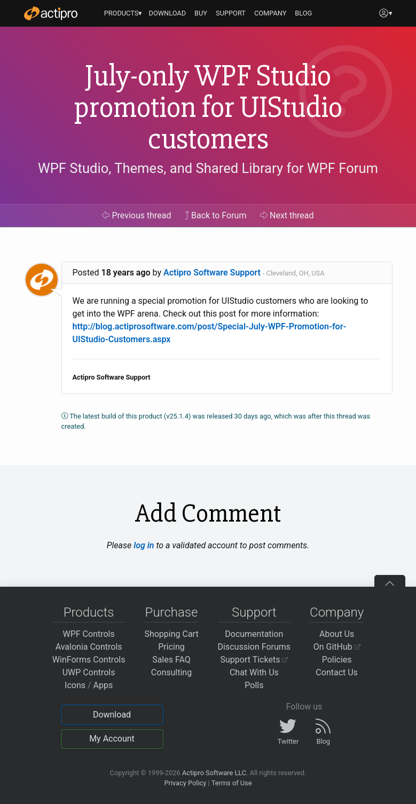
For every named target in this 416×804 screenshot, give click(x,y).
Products (89, 612)
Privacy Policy (185, 783)
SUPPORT (231, 13)
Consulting (171, 672)
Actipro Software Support (212, 272)
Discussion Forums (254, 647)
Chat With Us (254, 672)
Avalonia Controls (89, 647)
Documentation (254, 634)
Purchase (171, 612)
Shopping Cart (171, 634)
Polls (254, 685)
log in (144, 545)
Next (287, 215)
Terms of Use (231, 783)
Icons (75, 685)
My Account (112, 739)
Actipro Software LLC (214, 773)
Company (337, 612)
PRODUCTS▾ (123, 13)
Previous (136, 215)
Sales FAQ (171, 660)
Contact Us (337, 672)
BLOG (303, 13)
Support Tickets (254, 660)
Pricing (171, 647)
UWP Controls (88, 672)
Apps (103, 685)
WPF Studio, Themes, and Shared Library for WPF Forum (208, 168)
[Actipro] (50, 13)
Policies (337, 660)
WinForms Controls (88, 660)
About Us (336, 634)
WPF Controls (89, 634)
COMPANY (270, 13)
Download (112, 715)
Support (254, 612)
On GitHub (336, 647)
